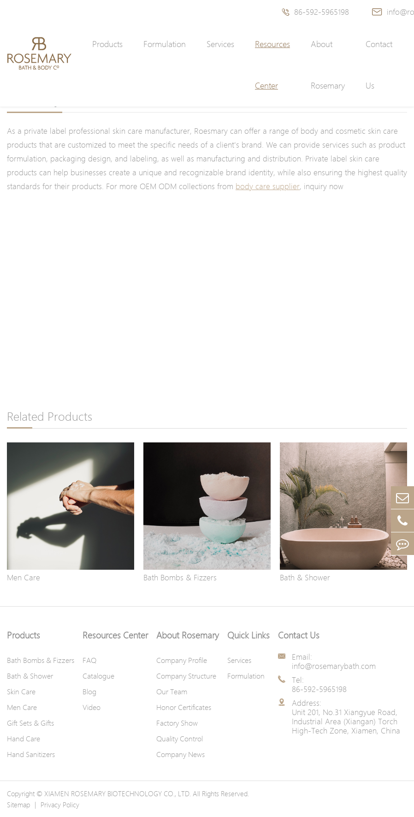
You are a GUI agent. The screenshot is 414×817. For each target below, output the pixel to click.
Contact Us (379, 65)
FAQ (89, 660)
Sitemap (18, 804)
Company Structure (186, 675)
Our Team (171, 691)
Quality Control (179, 738)
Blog (89, 691)
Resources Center (272, 65)
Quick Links (248, 635)
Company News (180, 754)
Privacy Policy (60, 804)
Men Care (23, 577)
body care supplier (268, 186)
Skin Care (21, 691)
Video (92, 707)
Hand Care (23, 738)
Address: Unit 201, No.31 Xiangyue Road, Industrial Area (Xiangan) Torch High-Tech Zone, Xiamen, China (346, 716)
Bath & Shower (305, 577)
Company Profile (181, 660)
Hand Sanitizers (31, 754)
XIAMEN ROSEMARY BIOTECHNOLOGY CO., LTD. (117, 793)
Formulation (164, 44)
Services (220, 44)
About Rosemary (328, 65)
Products (107, 44)
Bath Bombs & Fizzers (180, 577)
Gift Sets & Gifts (30, 723)
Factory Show (177, 723)
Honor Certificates (183, 707)
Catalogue (98, 675)
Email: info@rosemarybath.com (334, 661)
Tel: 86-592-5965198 (319, 684)
